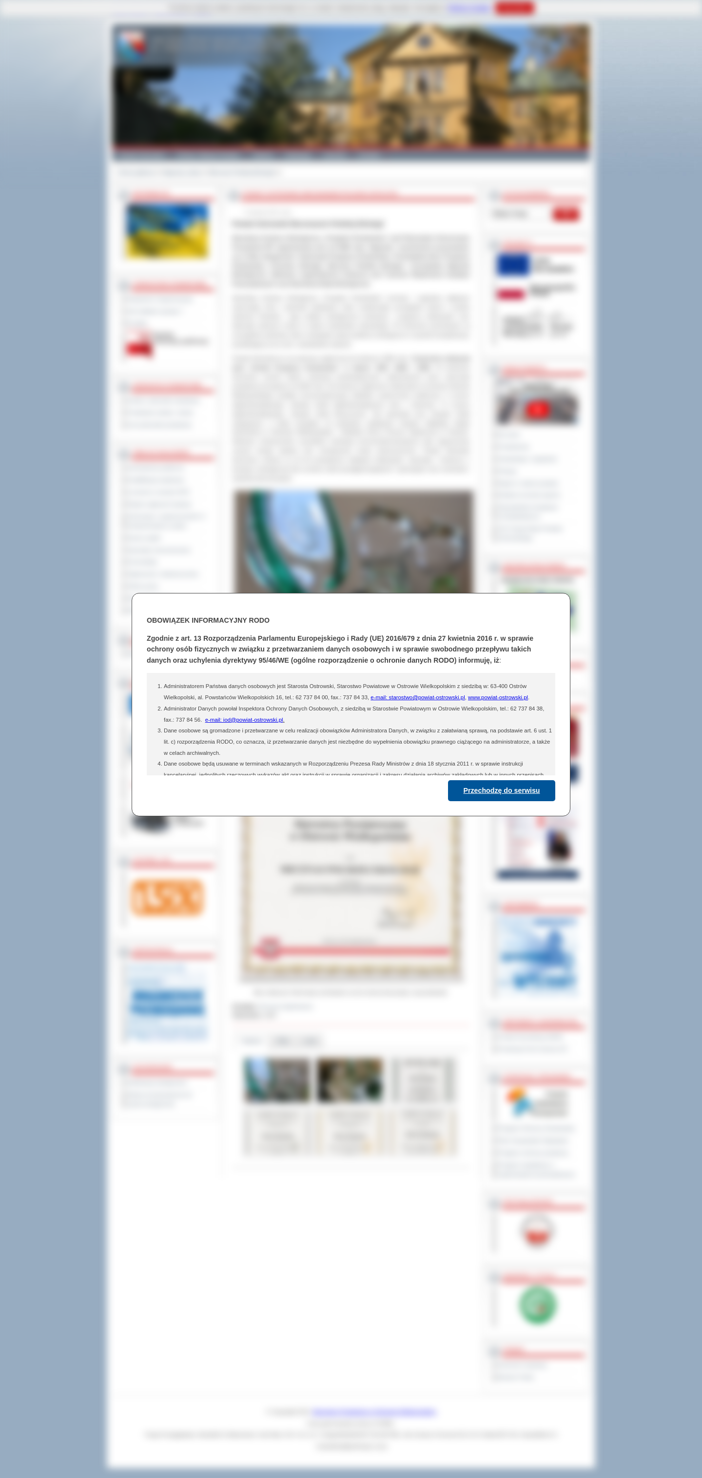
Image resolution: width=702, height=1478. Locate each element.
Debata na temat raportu (529, 495)
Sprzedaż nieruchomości (159, 550)
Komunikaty (142, 561)
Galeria (262, 155)
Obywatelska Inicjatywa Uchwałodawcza (528, 512)
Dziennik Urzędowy (522, 1364)
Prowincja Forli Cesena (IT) (532, 1048)
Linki (309, 1040)
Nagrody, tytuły (182, 172)
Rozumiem (514, 7)
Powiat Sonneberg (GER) (530, 1036)
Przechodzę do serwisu (502, 790)
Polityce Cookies (469, 7)
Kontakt (369, 155)
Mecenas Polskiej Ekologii (242, 172)
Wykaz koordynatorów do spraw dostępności (159, 1099)
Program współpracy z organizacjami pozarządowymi (536, 1170)
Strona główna (136, 172)
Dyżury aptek (144, 537)
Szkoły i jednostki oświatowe (163, 400)
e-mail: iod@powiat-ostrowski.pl (244, 720)
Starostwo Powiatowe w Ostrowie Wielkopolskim (374, 1411)
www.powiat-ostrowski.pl (498, 697)
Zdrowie (334, 155)
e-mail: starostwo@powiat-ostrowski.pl (417, 697)
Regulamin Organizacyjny (160, 299)
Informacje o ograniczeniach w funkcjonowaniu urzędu (166, 521)
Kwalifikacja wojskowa (155, 479)
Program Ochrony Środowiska (536, 1128)
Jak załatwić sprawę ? (155, 311)
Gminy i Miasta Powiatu (208, 155)
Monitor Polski (516, 1377)
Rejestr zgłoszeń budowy (159, 504)
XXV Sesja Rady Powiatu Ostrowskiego (530, 533)
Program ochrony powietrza (533, 1152)
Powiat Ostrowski (141, 155)
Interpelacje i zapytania (527, 458)
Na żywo (509, 434)
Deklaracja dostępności (157, 1082)
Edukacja (298, 155)
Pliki (283, 1040)
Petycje (507, 471)
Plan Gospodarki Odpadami (533, 1140)
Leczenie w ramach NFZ (158, 492)
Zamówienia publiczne (155, 467)
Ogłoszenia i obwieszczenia (162, 574)
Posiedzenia (513, 446)
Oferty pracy (142, 586)
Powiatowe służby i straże (160, 412)
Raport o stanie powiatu (528, 483)
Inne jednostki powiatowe (159, 424)
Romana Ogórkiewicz (286, 1006)
